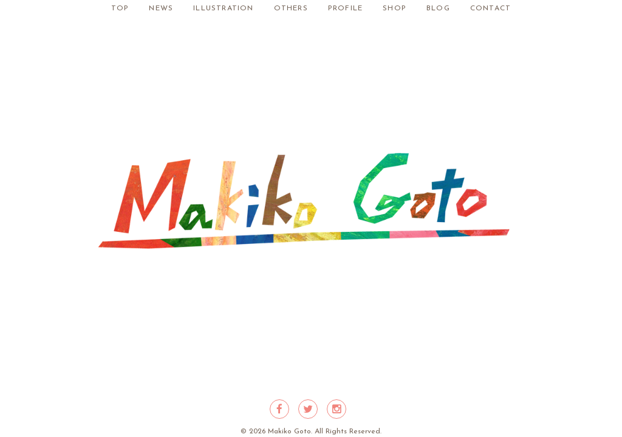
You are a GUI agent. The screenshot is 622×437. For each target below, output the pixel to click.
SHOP (394, 8)
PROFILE (345, 8)
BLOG (438, 8)
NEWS (161, 8)
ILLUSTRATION (223, 8)
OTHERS (291, 8)
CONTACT (490, 8)
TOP (120, 8)
